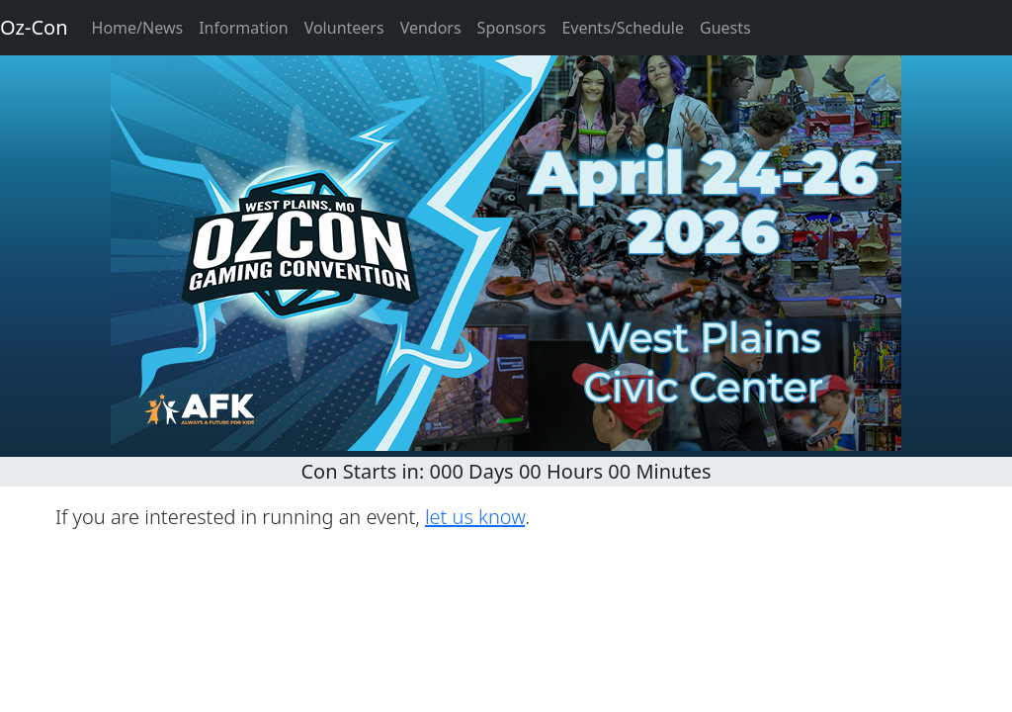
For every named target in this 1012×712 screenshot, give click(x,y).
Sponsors (512, 28)
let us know (475, 516)
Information (244, 28)
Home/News (138, 28)
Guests (725, 28)
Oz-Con (34, 27)
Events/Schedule (622, 28)
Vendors (431, 28)
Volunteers (344, 28)
